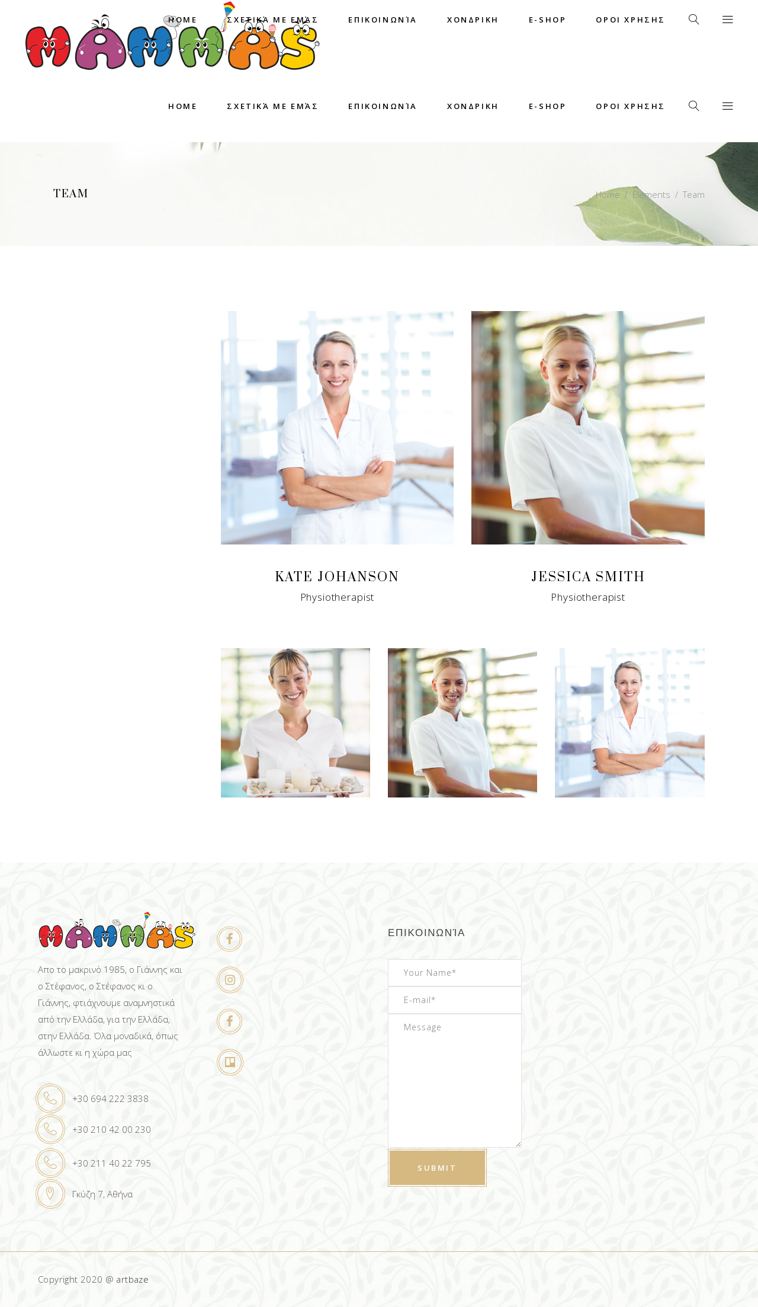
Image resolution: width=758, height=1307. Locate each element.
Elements (651, 194)
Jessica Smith (588, 577)
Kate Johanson (337, 577)
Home (608, 194)
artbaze (132, 1279)
